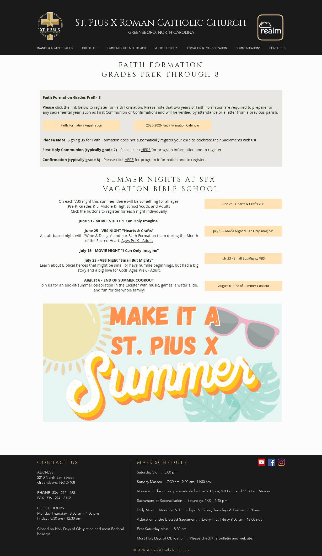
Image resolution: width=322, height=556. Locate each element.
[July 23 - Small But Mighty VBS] (243, 258)
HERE (146, 149)
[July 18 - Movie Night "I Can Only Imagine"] (243, 231)
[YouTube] (261, 462)
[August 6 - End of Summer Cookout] (243, 286)
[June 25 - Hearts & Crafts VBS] (243, 204)
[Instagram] (281, 462)
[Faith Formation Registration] (81, 125)
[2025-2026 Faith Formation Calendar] (172, 125)
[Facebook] (271, 462)
